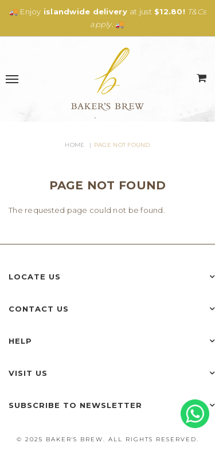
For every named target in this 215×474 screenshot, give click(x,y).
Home (74, 145)
